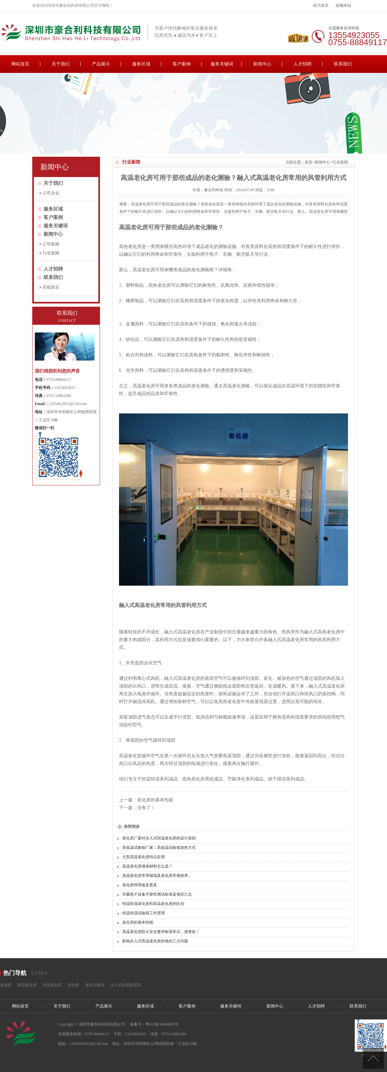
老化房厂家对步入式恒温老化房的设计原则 (159, 838)
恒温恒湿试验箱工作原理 (143, 913)
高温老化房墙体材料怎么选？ (147, 866)
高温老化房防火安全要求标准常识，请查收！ (161, 931)
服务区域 (141, 64)
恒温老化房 (52, 985)
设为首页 (321, 5)
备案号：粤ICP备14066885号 (154, 1024)
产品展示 (101, 64)
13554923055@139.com (68, 404)
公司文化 (51, 193)
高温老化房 (133, 227)
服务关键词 (222, 64)
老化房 (6, 985)
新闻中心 (262, 64)
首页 (309, 162)
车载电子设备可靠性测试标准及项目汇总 (157, 894)
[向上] (373, 1058)
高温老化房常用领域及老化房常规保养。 (157, 875)
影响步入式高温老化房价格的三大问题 (155, 941)
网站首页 (20, 64)
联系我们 (343, 64)
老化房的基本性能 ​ (155, 800)
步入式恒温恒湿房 (125, 985)
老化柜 (73, 985)
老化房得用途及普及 (139, 885)
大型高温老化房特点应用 (143, 857)
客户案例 (182, 64)
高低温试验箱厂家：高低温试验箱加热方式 (159, 847)
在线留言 (51, 287)
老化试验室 (94, 985)
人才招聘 (302, 64)
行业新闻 (340, 162)
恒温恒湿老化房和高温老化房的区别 (153, 903)
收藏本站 (343, 5)
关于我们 (61, 64)
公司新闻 (51, 244)
